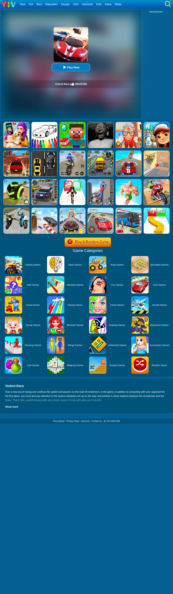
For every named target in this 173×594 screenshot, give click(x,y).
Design (65, 4)
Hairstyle (87, 4)
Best (39, 4)
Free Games (59, 421)
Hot (31, 4)
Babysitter (51, 4)
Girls (76, 4)
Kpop (108, 4)
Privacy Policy (72, 421)
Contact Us (97, 421)
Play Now (70, 67)
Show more (11, 406)
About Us (85, 421)
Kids (99, 4)
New (22, 4)
